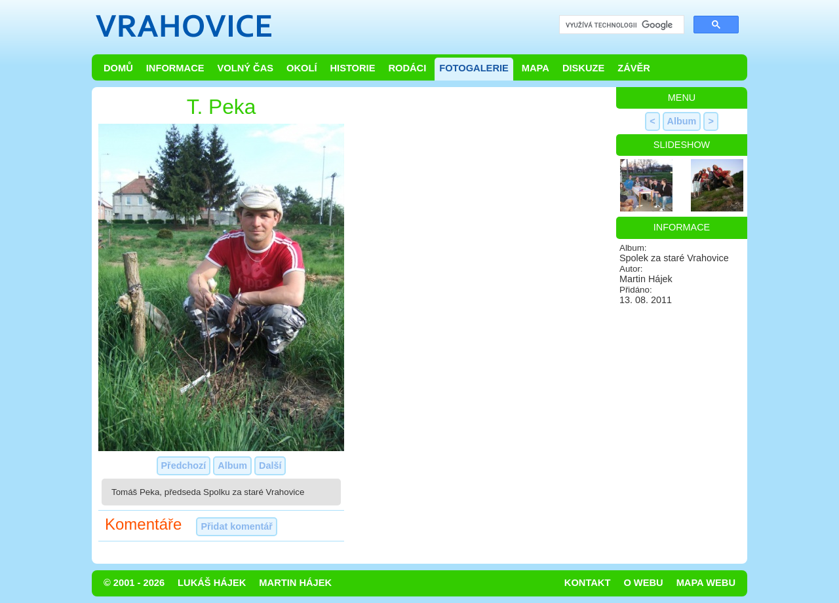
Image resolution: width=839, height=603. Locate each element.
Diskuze (583, 68)
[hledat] (620, 25)
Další (270, 465)
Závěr (633, 68)
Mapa (535, 68)
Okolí (301, 68)
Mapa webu (705, 582)
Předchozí (183, 465)
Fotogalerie (474, 68)
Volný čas (246, 68)
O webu (643, 582)
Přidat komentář (237, 526)
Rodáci (407, 68)
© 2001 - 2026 (134, 582)
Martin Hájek (295, 582)
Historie (352, 68)
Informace (175, 68)
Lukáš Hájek (212, 582)
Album (232, 465)
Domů (118, 68)
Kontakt (587, 582)
